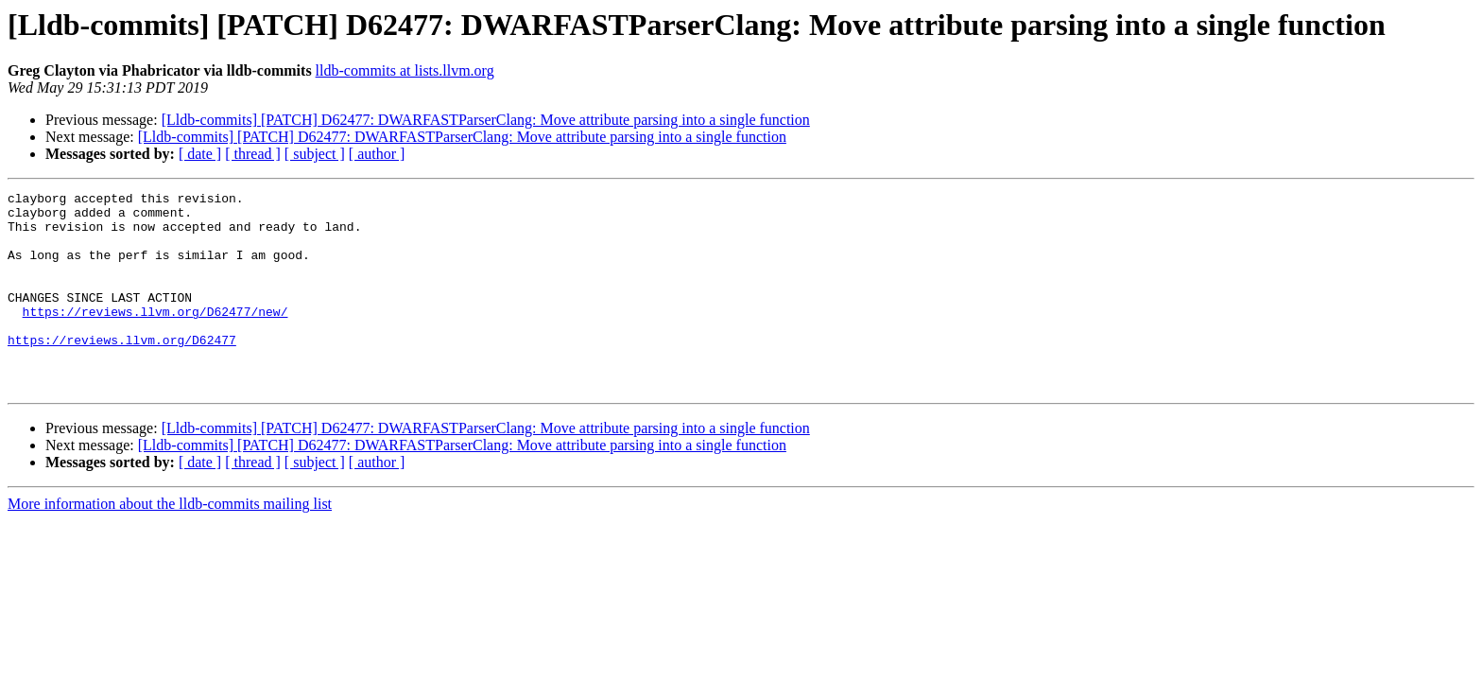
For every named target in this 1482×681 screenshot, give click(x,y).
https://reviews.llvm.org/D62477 (122, 370)
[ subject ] (314, 154)
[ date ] (200, 154)
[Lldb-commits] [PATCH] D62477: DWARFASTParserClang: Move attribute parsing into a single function (486, 120)
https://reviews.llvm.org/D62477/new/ (155, 336)
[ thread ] (253, 154)
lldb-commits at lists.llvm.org (405, 70)
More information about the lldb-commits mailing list (170, 543)
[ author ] (377, 154)
